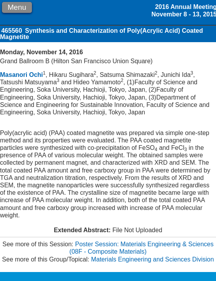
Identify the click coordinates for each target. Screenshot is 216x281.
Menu (16, 7)
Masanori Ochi (21, 74)
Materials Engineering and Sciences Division (152, 259)
